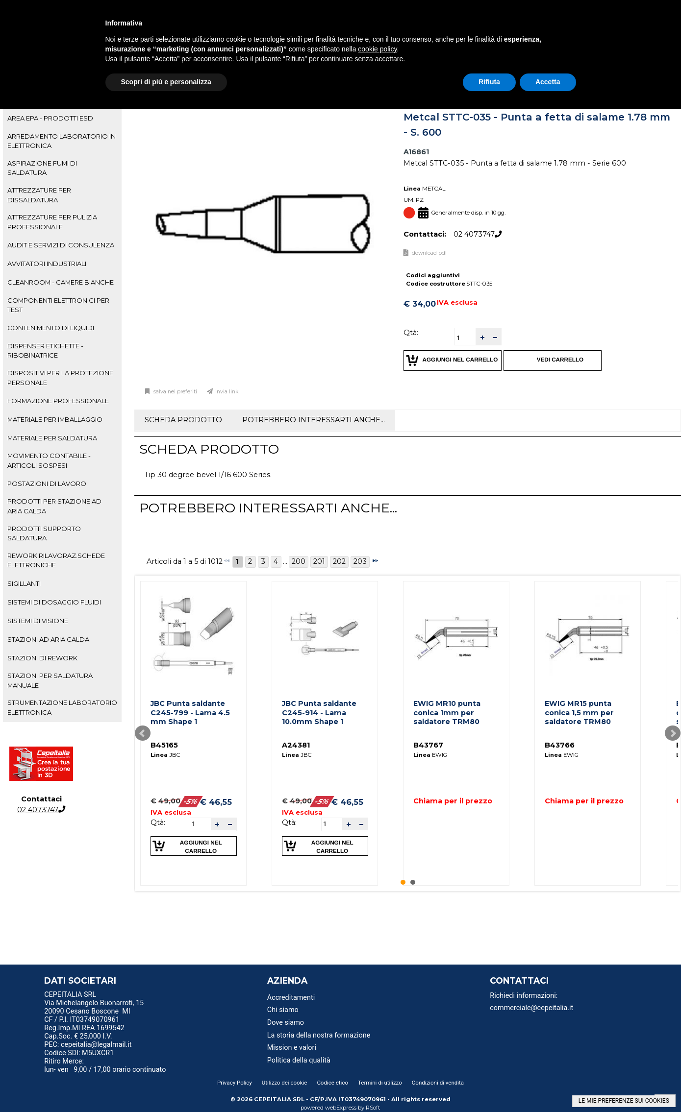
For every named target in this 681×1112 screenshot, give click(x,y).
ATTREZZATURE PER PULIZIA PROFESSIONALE (52, 221)
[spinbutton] (465, 337)
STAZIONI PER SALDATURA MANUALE (50, 680)
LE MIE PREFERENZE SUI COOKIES (624, 1100)
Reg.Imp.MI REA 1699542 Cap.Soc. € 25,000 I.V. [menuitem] (84, 1032)
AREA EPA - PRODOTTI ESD (50, 118)
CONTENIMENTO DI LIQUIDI (50, 328)
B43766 (560, 745)
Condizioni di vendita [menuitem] (438, 1082)
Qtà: (411, 332)
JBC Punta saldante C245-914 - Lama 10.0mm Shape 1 (319, 712)
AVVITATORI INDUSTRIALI (46, 263)
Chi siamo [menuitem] (283, 1010)
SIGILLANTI (24, 583)
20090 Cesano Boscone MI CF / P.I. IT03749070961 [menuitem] (87, 1015)
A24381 (296, 745)
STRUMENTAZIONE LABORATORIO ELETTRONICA (62, 707)
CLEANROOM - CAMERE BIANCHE (60, 282)
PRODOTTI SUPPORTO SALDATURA (44, 533)
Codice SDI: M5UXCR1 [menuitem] (79, 1053)
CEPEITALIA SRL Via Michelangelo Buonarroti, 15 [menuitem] (94, 999)
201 (319, 561)
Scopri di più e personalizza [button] (166, 82)
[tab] (62, 118)
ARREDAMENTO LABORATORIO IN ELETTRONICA (61, 140)
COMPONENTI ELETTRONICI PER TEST (58, 305)
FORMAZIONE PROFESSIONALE (58, 401)
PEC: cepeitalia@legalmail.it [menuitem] (91, 1044)
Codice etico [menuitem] (332, 1082)
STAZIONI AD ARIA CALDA (48, 639)
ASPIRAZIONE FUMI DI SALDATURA (42, 167)
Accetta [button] (547, 82)
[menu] (122, 996)
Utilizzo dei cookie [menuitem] (284, 1082)
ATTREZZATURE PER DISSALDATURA (39, 194)
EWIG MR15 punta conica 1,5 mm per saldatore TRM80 (579, 712)
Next (673, 733)
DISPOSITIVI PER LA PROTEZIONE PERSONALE (60, 377)
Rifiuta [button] (489, 82)
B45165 (164, 745)
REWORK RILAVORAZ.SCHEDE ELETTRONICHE (56, 560)
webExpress (340, 1107)
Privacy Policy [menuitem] (234, 1082)
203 (360, 561)
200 (298, 561)
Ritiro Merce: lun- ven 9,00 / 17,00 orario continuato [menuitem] (105, 1065)
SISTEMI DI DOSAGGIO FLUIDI (54, 602)
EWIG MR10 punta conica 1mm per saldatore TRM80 (446, 712)
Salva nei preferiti (174, 391)
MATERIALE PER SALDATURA (52, 438)
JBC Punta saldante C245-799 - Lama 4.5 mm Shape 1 (190, 712)
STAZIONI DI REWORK (42, 658)
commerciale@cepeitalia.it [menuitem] (531, 1008)
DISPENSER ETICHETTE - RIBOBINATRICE (45, 350)
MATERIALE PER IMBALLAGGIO (54, 419)
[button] (482, 336)
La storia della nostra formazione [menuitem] (319, 1035)
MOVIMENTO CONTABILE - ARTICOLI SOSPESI (49, 460)
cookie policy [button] (377, 49)
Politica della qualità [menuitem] (298, 1060)
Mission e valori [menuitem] (291, 1047)
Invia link (227, 391)
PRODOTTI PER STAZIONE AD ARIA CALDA (54, 505)
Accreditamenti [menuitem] (291, 997)
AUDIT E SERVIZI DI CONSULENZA (60, 245)
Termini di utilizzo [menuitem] (380, 1082)
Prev (143, 733)
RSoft (373, 1107)
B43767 (428, 745)
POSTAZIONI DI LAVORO (46, 483)
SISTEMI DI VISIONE (37, 621)
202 (339, 561)
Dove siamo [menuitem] (285, 1022)
